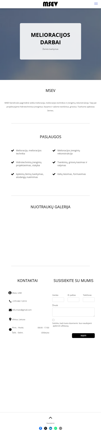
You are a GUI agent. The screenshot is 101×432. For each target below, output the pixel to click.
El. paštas (72, 295)
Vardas (55, 295)
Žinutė (55, 305)
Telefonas (87, 295)
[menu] (96, 4)
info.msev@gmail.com (22, 309)
